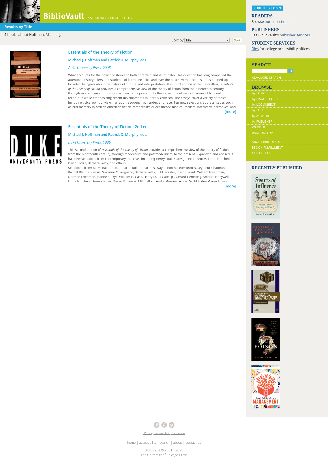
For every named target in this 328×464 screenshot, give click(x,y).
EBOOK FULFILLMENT (267, 147)
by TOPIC (258, 93)
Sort (237, 40)
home (131, 442)
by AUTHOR (260, 116)
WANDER (258, 127)
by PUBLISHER (262, 121)
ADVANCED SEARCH (266, 77)
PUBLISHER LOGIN (267, 8)
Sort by (208, 40)
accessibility (147, 442)
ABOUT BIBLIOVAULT (267, 142)
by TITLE (258, 110)
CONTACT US (261, 153)
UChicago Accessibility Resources (164, 433)
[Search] (269, 71)
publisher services (295, 35)
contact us (193, 442)
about (177, 442)
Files (255, 48)
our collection (276, 21)
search (165, 442)
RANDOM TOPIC (264, 133)
